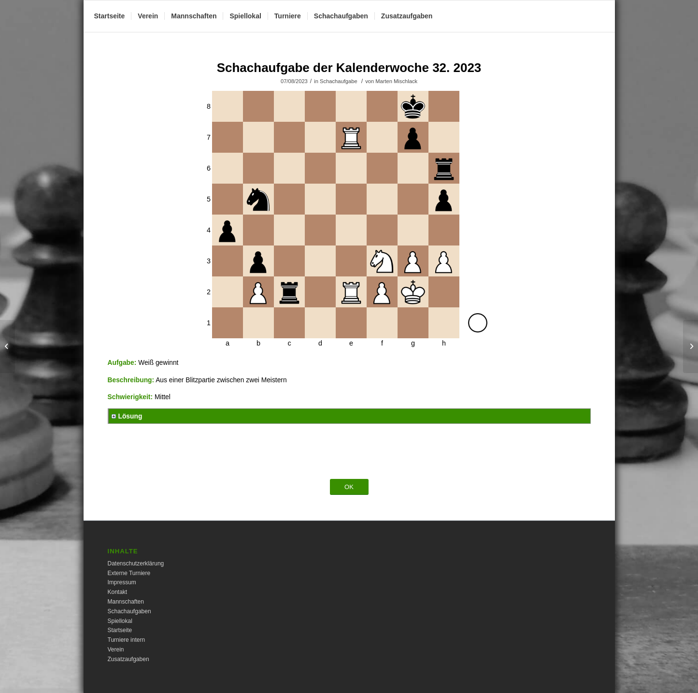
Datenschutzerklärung (136, 563)
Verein (116, 649)
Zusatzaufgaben (128, 659)
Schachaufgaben (129, 611)
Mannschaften (126, 601)
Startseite (120, 630)
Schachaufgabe (338, 81)
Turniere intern (126, 639)
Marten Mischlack (396, 81)
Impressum (122, 582)
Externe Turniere (129, 573)
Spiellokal (120, 621)
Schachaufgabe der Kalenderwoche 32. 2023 (349, 67)
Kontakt (118, 592)
